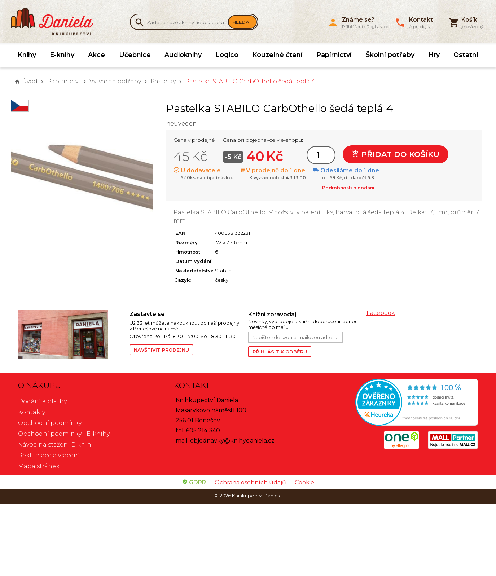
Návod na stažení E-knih (54, 444)
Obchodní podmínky (50, 422)
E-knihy (62, 55)
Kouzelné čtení (277, 55)
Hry (434, 55)
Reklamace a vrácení (49, 455)
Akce (96, 55)
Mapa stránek (39, 466)
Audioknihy (183, 55)
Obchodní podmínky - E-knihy (64, 433)
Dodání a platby (42, 401)
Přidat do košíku (395, 154)
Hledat (242, 22)
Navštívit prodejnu (161, 350)
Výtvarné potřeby (115, 81)
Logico (226, 55)
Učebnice (135, 55)
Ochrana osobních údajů (250, 482)
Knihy (27, 55)
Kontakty (31, 412)
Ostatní (465, 55)
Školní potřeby (390, 55)
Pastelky (163, 81)
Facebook (380, 312)
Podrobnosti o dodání (348, 187)
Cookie (304, 482)
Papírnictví (334, 55)
